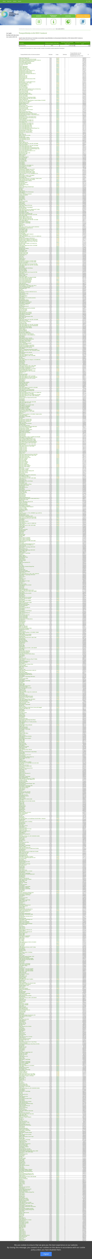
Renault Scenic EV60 (23, 252)
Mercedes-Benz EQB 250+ (24, 651)
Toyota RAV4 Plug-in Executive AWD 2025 (28, 441)
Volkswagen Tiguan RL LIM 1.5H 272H (27, 401)
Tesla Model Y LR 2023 (24, 300)
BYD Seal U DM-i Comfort (24, 465)
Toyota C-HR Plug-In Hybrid (25, 193)
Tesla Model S (22, 348)
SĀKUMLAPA (22, 28)
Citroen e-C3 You (22, 322)
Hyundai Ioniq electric (23, 103)
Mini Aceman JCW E (23, 472)
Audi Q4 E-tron (22, 578)
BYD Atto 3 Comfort (23, 458)
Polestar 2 (21, 223)
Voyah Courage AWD (23, 678)
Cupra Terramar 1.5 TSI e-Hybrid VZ (27, 334)
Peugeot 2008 (22, 360)
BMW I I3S (21, 467)
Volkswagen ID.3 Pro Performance (26, 191)
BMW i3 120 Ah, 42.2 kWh (24, 135)
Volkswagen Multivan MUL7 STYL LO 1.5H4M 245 (30, 392)
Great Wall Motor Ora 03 (24, 138)
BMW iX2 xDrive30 (23, 627)
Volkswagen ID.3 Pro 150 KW (25, 302)
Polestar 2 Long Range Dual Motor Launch (28, 349)
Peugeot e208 (21, 524)
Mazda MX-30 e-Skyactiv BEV (25, 131)
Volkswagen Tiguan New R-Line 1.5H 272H (28, 241)
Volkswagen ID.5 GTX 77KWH (25, 112)
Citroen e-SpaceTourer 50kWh (25, 327)
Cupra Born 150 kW (23, 666)
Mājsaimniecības (28, 28)
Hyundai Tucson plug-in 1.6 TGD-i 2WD (27, 260)
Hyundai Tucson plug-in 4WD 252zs (26, 346)
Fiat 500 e (21, 682)
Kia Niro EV (21, 567)
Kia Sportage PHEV (23, 151)
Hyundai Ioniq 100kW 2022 (25, 332)
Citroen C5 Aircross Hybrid (25, 598)
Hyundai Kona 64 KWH (24, 604)
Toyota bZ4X (22, 80)
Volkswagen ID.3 (22, 283)
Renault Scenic (22, 136)
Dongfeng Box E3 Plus (23, 184)
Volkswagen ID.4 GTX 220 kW (25, 347)
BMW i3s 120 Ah (22, 422)
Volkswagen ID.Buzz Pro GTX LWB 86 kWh (28, 325)
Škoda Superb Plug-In (23, 521)
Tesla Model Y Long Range (24, 221)
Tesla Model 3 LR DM (23, 475)
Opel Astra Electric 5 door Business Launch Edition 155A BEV (32, 100)
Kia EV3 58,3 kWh (23, 309)
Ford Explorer (22, 246)
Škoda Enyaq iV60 (23, 271)
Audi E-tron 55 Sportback (24, 430)
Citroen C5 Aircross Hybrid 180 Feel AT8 (28, 397)
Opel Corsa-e (22, 141)
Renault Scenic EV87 (23, 253)
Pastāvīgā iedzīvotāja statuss (12, 35)
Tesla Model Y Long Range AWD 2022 (27, 546)
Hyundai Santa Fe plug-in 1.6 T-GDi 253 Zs (28, 239)
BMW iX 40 (21, 500)
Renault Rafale (22, 233)
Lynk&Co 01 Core (23, 447)
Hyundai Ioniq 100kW (23, 284)
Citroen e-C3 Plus (23, 507)
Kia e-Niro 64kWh (23, 270)
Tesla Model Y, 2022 (23, 229)
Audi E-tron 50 (22, 258)
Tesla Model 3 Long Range (24, 303)
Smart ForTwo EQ (23, 451)
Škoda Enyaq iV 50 (23, 75)
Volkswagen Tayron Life (24, 456)
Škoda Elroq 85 (22, 435)
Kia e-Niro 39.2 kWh (23, 64)
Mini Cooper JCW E (23, 471)
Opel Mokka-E (22, 611)
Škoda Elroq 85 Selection (24, 614)
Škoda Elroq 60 (22, 434)
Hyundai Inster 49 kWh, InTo (25, 420)
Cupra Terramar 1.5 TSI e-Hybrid (26, 333)
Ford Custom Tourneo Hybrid (25, 278)
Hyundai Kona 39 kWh (24, 485)
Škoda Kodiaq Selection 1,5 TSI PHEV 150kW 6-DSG (30, 178)
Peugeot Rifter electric (23, 68)
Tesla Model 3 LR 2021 (24, 212)
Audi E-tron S (22, 510)
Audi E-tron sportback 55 (24, 661)
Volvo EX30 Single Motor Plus (25, 146)
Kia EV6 (21, 65)
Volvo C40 (21, 140)
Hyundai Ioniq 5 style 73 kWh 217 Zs (27, 70)
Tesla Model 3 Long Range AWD (26, 516)
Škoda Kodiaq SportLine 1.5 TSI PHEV (27, 368)
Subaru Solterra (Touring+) (25, 539)
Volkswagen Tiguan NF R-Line (25, 205)
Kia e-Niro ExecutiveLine (24, 425)
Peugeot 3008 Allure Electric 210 (26, 218)
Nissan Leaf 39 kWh (23, 86)
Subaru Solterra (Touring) (24, 538)
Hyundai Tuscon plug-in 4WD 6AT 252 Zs (28, 291)
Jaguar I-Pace (22, 202)
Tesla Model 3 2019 (23, 276)
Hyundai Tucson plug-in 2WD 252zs (26, 345)
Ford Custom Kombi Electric (25, 280)
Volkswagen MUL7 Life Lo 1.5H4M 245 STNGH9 (29, 436)
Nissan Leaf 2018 (22, 269)
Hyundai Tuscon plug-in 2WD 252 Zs (27, 238)
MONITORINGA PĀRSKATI (83, 16)
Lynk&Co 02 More (23, 450)
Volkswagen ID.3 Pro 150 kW (25, 584)
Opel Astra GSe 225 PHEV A (25, 101)
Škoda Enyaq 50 (22, 311)
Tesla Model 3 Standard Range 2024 (26, 366)
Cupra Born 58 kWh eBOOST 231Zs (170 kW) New (30, 89)
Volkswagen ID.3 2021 (23, 293)
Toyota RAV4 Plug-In (23, 220)
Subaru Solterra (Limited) (24, 537)
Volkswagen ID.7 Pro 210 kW (25, 634)
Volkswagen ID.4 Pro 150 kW (25, 593)
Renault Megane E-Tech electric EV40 (27, 78)
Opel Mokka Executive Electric (25, 674)
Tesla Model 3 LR (22, 115)
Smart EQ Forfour (23, 168)
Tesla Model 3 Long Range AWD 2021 (27, 676)
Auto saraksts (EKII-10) (11, 37)
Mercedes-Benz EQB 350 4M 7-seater (27, 172)
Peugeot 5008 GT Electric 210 (25, 216)
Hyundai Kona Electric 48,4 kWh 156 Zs (27, 116)
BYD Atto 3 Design (23, 459)
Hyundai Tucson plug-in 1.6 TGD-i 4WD (27, 261)
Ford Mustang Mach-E (24, 84)
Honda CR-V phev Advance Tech (26, 664)
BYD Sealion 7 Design (23, 469)
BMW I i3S (21, 290)
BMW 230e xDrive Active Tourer (26, 90)
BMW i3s (21, 225)
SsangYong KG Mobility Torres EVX (27, 169)
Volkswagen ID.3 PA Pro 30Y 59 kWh (27, 179)
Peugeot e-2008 (22, 275)
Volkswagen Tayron (23, 503)
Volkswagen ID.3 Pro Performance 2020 (27, 440)
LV (86, 1)
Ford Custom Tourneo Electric (25, 279)
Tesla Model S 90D (23, 483)
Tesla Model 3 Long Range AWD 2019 (27, 550)
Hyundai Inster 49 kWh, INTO (25, 429)
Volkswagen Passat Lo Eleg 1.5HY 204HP (28, 591)
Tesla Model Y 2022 (23, 384)
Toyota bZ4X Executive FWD (25, 602)
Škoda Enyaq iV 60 (23, 76)
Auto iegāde (9, 33)
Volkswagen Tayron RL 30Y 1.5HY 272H (27, 455)
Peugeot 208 (21, 649)
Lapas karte (9, 1)
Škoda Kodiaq (22, 224)
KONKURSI (38, 16)
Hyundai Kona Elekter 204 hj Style (26, 339)
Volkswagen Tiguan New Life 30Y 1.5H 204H (28, 143)
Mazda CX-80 (22, 244)
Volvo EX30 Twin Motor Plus (25, 129)
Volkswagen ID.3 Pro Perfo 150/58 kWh (27, 474)
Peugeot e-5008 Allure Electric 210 (26, 590)
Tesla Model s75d (22, 480)
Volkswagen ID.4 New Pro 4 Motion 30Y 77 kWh (29, 209)
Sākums (4, 1)
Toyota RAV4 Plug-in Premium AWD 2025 (28, 426)
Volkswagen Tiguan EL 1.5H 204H (26, 393)
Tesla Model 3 (22, 155)
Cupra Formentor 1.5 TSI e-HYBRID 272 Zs (28, 173)
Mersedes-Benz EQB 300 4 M (25, 673)
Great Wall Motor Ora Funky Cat (26, 119)
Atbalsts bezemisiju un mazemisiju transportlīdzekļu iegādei (43, 28)
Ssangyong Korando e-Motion (25, 180)
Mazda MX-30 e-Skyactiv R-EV (25, 132)
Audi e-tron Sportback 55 (24, 612)
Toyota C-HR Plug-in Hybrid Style (26, 186)
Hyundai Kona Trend (23, 499)
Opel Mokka (21, 520)
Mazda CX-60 (22, 74)
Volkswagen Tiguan (23, 295)
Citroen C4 (21, 630)
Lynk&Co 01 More (23, 448)
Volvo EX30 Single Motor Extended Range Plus (29, 147)
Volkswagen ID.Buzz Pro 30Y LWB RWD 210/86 (29, 350)
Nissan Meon (21, 592)
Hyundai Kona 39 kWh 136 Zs (25, 71)
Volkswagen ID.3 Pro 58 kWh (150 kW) (27, 297)
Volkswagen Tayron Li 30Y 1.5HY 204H (27, 365)
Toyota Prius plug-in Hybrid (25, 62)
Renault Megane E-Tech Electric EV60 (27, 97)
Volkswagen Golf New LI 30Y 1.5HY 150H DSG (29, 395)
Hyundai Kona (22, 183)
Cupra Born (21, 579)
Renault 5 (21, 554)
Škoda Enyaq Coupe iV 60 (24, 152)
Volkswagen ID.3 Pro (23, 383)
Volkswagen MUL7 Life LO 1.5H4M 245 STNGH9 (29, 394)
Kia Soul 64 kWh (22, 160)
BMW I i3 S (21, 667)
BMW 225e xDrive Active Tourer (26, 109)
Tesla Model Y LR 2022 (24, 431)
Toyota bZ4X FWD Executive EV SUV (27, 150)
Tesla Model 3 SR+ (23, 211)
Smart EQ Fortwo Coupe (24, 388)
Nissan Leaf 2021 (22, 391)
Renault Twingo (22, 424)
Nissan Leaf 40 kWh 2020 (24, 287)
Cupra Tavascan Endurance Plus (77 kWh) (28, 659)
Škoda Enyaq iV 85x (23, 105)
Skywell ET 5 (22, 619)
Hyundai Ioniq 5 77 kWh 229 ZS (26, 227)
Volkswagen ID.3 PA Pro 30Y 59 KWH (27, 378)
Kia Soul (21, 528)
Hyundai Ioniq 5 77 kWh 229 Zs (26, 106)
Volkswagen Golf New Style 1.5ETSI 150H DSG (29, 226)
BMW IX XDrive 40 (23, 603)
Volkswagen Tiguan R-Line (25, 93)
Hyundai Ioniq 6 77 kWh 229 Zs (26, 130)
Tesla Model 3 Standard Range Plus (26, 566)
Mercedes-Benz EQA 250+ (24, 650)
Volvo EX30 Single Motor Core (25, 127)
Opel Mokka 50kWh (23, 509)
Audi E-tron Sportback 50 (24, 497)
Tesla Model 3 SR (22, 177)
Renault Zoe (21, 318)
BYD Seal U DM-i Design (24, 466)
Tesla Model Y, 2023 (23, 228)
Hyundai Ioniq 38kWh (23, 299)
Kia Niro (21, 188)
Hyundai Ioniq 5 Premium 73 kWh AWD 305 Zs (29, 498)
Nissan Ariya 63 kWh (23, 91)
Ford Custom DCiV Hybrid (25, 282)
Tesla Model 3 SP (22, 158)
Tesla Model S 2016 (23, 250)
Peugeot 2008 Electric (23, 99)
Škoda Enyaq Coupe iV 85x (25, 111)
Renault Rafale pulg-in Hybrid (25, 410)
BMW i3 (21, 563)
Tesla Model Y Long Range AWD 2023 (27, 574)
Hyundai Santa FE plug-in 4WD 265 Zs (27, 73)
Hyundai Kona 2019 (23, 385)
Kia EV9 (21, 677)
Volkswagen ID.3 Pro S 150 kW (25, 338)
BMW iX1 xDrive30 (23, 626)
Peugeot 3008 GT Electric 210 (25, 217)
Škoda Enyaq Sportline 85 (24, 607)
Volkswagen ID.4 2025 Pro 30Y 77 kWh (27, 439)
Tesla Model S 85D (23, 323)
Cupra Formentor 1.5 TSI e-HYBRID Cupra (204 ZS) (30, 512)
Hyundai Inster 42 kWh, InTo (25, 419)
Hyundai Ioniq (22, 199)
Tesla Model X (22, 522)
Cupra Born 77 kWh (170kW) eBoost (27, 653)
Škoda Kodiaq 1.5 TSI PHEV (25, 166)
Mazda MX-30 (22, 247)
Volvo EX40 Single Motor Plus (25, 126)
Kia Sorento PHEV (23, 161)
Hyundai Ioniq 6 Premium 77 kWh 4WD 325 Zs (29, 114)
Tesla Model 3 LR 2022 (24, 408)
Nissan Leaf (21, 257)
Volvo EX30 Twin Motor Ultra (25, 149)
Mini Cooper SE (22, 134)
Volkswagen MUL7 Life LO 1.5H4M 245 (27, 523)
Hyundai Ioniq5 (22, 530)
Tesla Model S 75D (23, 121)
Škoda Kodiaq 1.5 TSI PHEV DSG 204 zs (27, 285)
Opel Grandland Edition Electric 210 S (27, 438)
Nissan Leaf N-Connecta (24, 331)
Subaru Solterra (22, 110)
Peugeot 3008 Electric (23, 142)
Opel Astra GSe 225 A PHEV (25, 600)
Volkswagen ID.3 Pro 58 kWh (25, 326)
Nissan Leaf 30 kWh (23, 502)
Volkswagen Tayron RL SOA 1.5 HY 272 (27, 670)
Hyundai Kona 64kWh (24, 248)
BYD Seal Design (22, 460)
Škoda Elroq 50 (22, 433)
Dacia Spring (22, 79)
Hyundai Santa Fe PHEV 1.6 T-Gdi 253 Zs (28, 243)
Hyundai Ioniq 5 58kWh (24, 382)
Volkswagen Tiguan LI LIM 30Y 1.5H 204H (28, 387)
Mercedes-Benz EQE (23, 557)
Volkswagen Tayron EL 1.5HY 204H (26, 411)
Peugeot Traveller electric (24, 69)
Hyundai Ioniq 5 (22, 444)
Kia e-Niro (21, 133)
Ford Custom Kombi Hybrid (25, 281)
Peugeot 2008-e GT (23, 551)
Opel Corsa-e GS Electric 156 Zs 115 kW (27, 59)
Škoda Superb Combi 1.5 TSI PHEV (26, 175)
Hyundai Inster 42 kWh (24, 428)
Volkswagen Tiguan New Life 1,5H (26, 210)
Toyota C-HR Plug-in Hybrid (25, 343)
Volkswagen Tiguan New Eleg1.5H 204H (27, 277)
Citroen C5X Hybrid (23, 195)
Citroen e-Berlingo (23, 492)
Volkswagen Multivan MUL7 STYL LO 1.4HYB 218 (30, 236)
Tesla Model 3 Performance (25, 685)
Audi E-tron (21, 174)
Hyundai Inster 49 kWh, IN (25, 421)
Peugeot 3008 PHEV (23, 67)
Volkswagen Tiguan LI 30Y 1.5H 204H (27, 355)
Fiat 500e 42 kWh (22, 242)
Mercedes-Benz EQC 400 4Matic (26, 268)
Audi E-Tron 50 (22, 545)
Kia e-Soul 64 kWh (23, 157)
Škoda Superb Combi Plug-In (25, 610)
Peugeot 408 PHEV (23, 118)
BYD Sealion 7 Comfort (24, 468)
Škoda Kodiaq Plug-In (23, 156)
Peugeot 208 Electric (23, 66)
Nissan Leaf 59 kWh (23, 87)
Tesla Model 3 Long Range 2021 (25, 213)
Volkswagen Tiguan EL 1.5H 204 (26, 354)
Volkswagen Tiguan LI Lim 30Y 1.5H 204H (28, 377)
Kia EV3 (21, 373)
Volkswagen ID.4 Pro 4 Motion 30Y (26, 470)
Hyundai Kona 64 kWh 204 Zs (25, 72)
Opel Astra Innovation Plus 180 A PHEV (27, 98)
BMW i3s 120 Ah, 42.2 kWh (25, 402)
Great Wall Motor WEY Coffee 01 (26, 234)
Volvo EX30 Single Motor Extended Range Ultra (29, 148)
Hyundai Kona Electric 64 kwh (25, 94)
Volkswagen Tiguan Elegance (25, 340)
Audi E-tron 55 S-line (23, 320)
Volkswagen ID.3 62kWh (24, 406)
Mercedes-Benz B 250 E (24, 652)
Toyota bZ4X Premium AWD (25, 635)
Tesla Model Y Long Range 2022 (26, 437)
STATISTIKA (68, 16)
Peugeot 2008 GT (22, 556)
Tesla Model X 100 (23, 232)
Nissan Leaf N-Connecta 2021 (25, 427)
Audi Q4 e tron (22, 669)
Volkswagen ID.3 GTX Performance (26, 389)
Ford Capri (21, 542)
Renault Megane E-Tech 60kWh (26, 207)
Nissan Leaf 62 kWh (23, 144)
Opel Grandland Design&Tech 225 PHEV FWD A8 (30, 60)
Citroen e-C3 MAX (23, 508)
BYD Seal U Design (23, 463)
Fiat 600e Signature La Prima (25, 484)
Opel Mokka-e (22, 335)
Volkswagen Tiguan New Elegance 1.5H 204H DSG (30, 359)
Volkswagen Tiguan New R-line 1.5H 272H (28, 214)
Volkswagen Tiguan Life (24, 58)
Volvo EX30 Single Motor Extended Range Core (29, 128)
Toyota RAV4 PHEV (23, 83)
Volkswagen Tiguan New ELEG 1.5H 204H (28, 245)
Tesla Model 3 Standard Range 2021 (26, 390)
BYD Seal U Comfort (23, 462)
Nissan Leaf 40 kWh (23, 201)
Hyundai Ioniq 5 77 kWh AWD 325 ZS (27, 81)
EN (89, 1)
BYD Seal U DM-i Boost (24, 464)
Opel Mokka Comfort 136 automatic (26, 61)
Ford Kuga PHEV (23, 85)
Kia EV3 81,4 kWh (23, 310)
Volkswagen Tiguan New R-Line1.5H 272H (28, 263)
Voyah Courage (22, 665)
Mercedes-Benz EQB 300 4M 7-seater (27, 171)
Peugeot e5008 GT (23, 329)
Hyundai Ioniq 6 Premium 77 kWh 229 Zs (28, 113)
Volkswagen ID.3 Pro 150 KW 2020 (26, 404)
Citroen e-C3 (21, 305)
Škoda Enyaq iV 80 (23, 77)
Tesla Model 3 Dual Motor (24, 571)
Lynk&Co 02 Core (23, 449)
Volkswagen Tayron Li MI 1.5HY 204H (27, 525)
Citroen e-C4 (21, 255)
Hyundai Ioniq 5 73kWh (24, 137)
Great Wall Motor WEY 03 (24, 476)
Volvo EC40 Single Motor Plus (25, 125)
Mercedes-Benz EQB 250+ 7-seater (26, 170)
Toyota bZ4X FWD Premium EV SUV (27, 543)
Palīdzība (14, 1)
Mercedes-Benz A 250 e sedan (25, 82)
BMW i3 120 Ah (22, 104)
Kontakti (19, 1)
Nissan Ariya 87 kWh (23, 92)
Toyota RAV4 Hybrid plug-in (25, 63)
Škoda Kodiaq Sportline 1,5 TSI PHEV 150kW (29, 632)
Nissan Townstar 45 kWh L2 (25, 321)
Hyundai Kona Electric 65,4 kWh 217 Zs (27, 117)
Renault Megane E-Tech (24, 102)
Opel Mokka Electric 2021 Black (26, 481)
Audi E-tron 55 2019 (23, 274)
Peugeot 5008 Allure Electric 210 (26, 501)
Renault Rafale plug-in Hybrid (25, 369)
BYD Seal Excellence (23, 461)
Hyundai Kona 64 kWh (24, 515)
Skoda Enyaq (22, 489)
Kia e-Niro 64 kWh (23, 640)
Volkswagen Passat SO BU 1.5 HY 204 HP (28, 647)
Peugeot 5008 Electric (23, 235)
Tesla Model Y (22, 163)
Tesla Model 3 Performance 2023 (26, 316)
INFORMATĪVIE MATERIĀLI (53, 16)
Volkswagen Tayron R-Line (25, 457)
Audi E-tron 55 (22, 294)
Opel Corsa (21, 185)
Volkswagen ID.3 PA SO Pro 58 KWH (27, 308)
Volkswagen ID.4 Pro (23, 589)
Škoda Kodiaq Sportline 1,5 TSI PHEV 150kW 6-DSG (30, 414)
